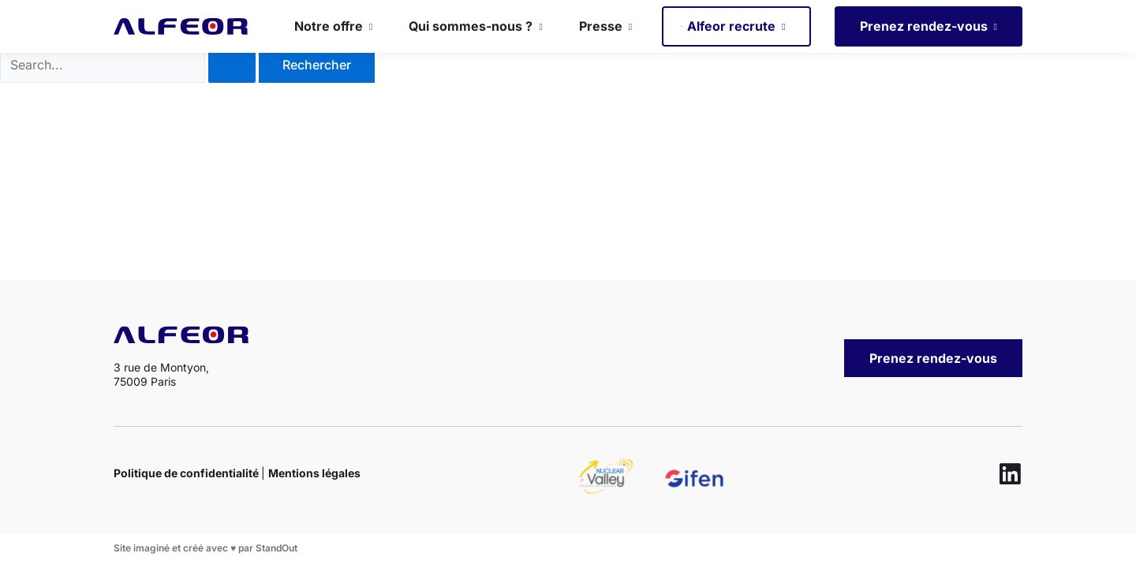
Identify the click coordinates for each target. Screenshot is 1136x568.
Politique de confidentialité (187, 473)
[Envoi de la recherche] (232, 91)
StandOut (276, 548)
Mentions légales (314, 473)
